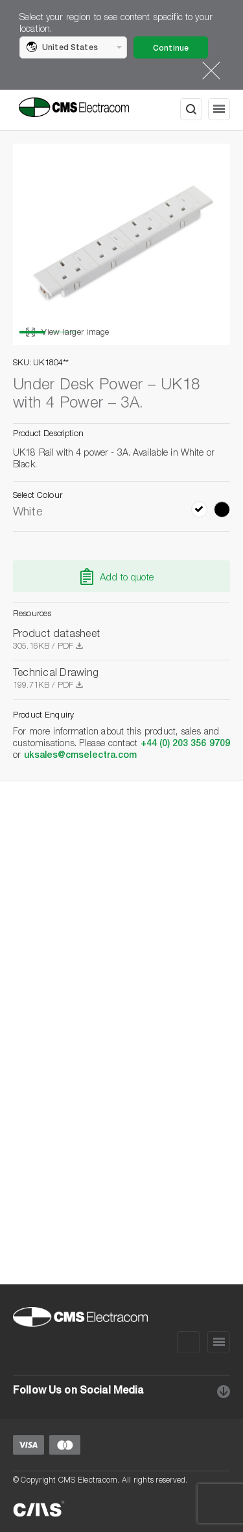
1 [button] (32, 332)
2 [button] (65, 332)
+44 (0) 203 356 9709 (185, 744)
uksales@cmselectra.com (80, 755)
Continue (171, 49)
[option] (121, 244)
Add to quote (127, 578)
